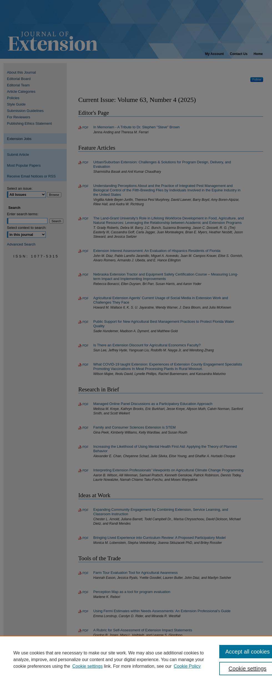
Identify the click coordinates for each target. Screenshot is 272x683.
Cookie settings (87, 666)
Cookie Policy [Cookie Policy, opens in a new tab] (187, 666)
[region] (136, 659)
